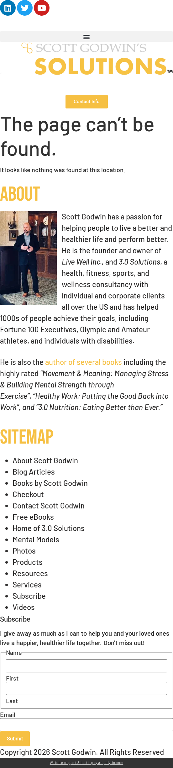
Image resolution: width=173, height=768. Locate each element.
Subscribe (29, 595)
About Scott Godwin (45, 460)
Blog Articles (34, 471)
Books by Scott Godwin (50, 482)
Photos (24, 550)
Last (12, 700)
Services (27, 584)
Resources (30, 573)
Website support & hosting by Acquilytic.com (86, 762)
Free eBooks (33, 516)
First (12, 678)
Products (28, 561)
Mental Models (36, 539)
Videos (24, 607)
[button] (86, 36)
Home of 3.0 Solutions (49, 528)
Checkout (28, 494)
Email (7, 714)
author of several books (83, 361)
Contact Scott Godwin (49, 505)
